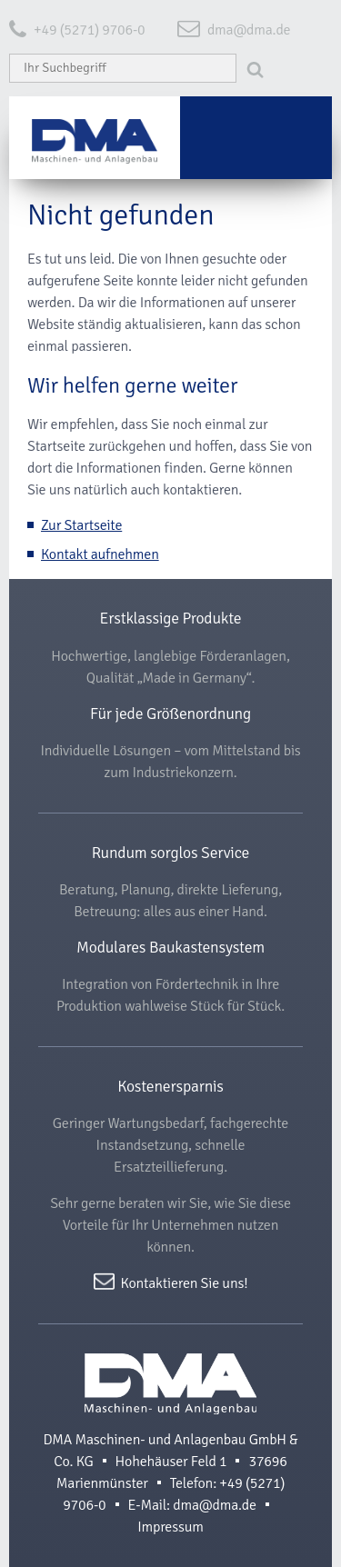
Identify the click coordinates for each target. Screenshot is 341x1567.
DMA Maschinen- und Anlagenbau (170, 1383)
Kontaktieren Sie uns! (184, 1282)
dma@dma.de (249, 30)
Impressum (170, 1527)
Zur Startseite (81, 525)
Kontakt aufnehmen (100, 554)
